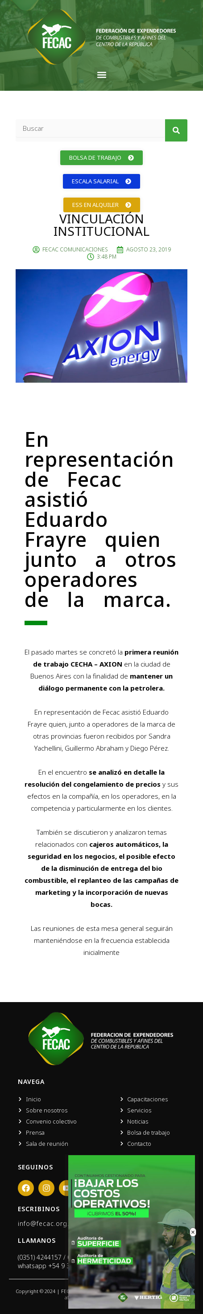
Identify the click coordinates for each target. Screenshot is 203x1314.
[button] (101, 74)
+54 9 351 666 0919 (77, 1265)
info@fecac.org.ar (47, 1223)
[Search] (176, 130)
